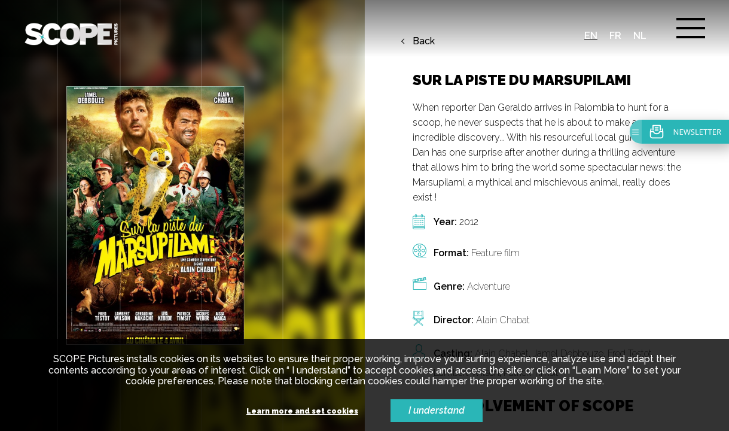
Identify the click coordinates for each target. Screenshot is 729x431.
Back (424, 41)
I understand (436, 410)
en (590, 35)
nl (639, 35)
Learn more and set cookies (302, 411)
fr (615, 35)
